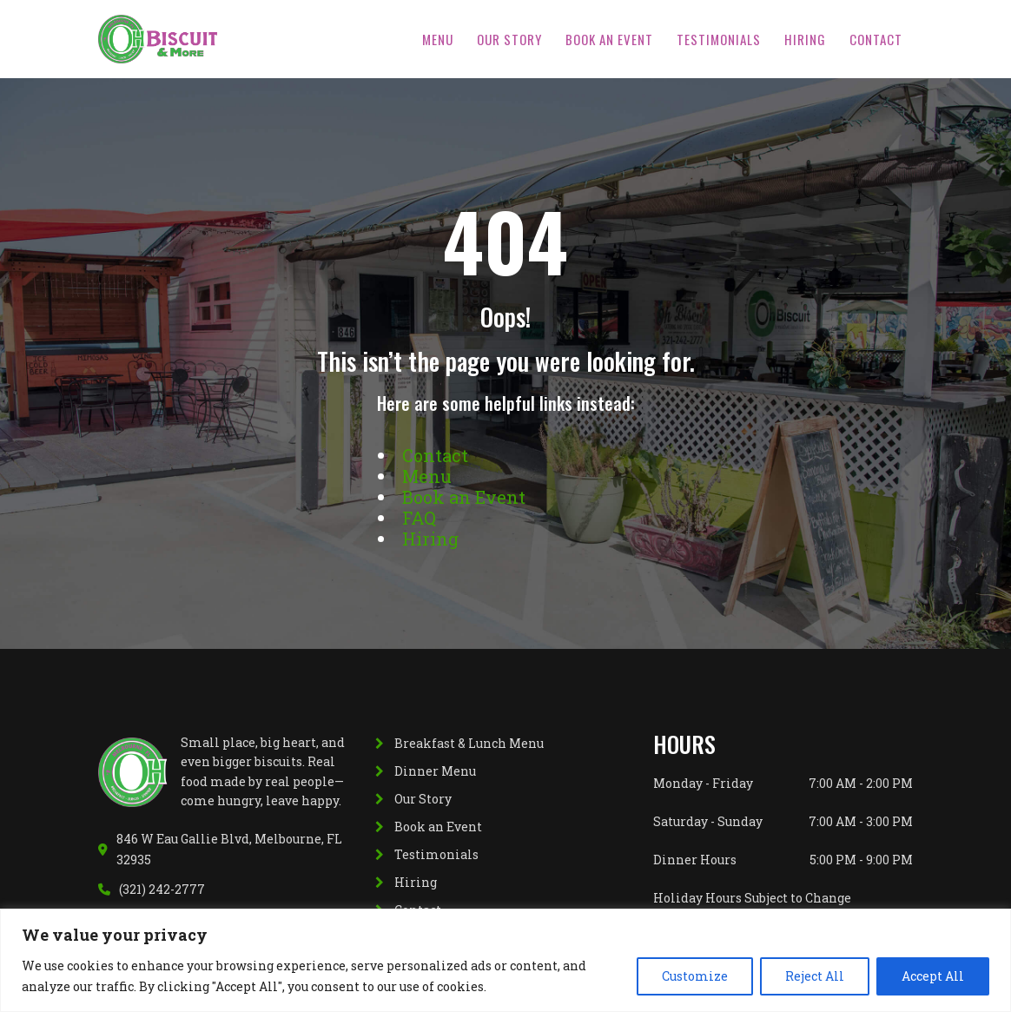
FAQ (419, 517)
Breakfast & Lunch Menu (469, 743)
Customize (695, 976)
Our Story (509, 39)
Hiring (805, 39)
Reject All (814, 976)
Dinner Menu (435, 771)
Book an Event (609, 39)
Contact (875, 39)
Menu (437, 39)
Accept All (933, 976)
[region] (505, 960)
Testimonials (719, 39)
